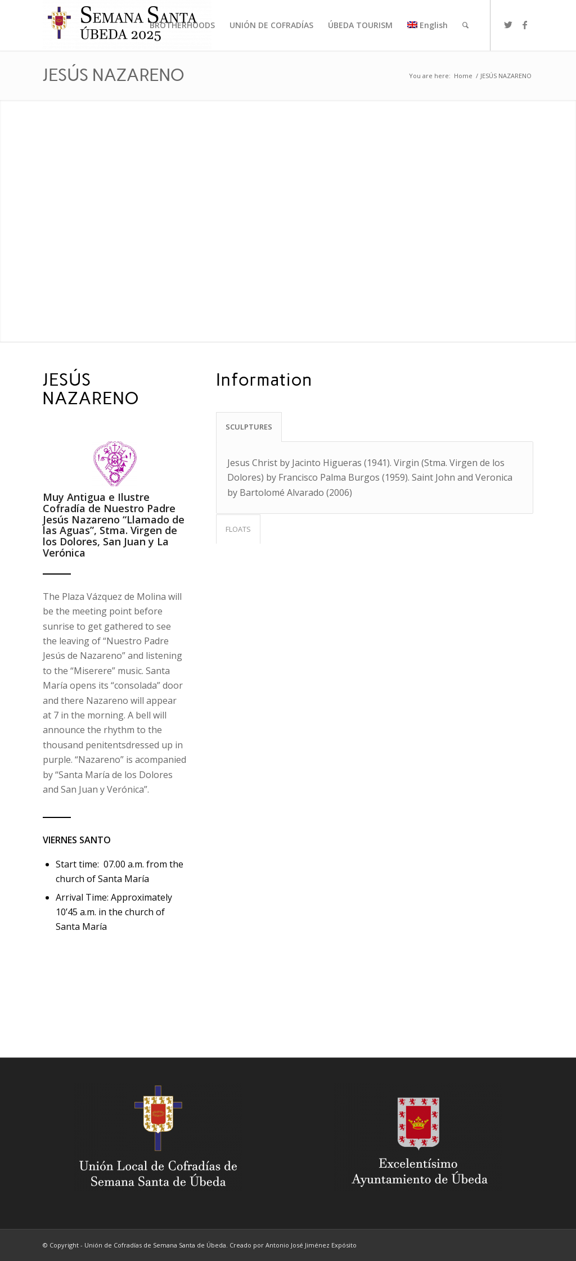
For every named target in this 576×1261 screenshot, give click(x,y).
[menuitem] (182, 25)
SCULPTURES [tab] (249, 427)
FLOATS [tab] (238, 529)
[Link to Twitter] (508, 24)
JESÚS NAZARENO (113, 75)
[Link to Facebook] (524, 24)
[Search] (465, 25)
